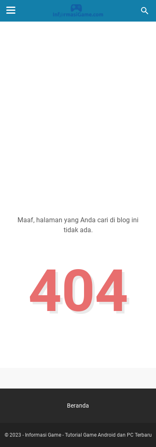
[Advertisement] (78, 111)
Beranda (78, 405)
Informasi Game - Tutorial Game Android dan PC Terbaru (88, 435)
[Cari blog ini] (145, 11)
